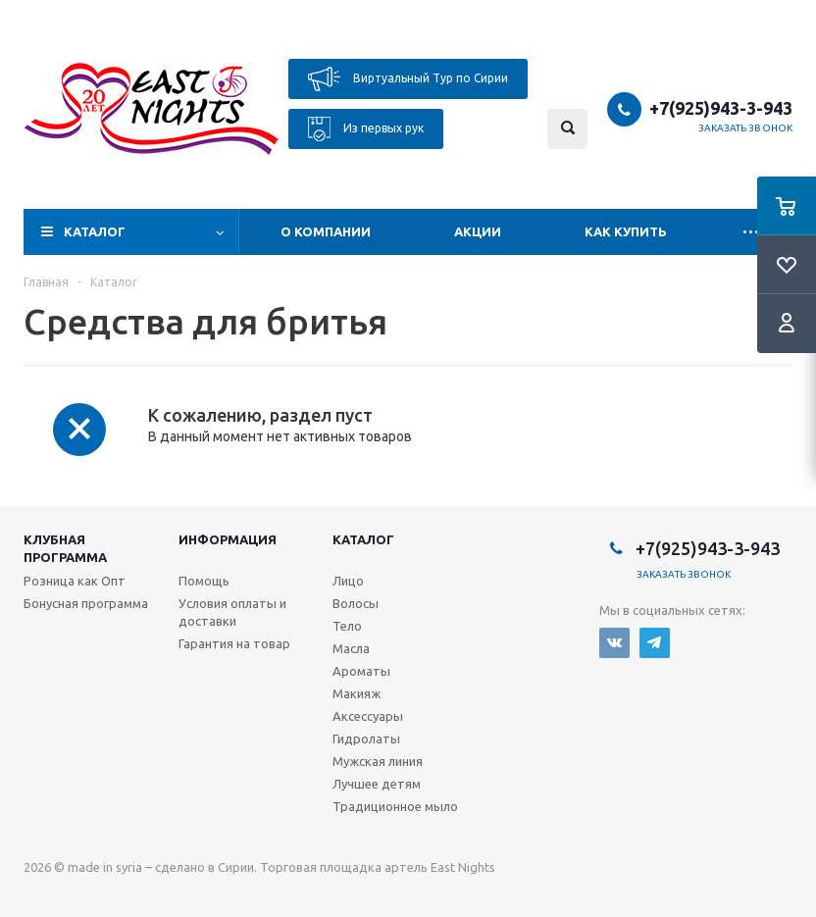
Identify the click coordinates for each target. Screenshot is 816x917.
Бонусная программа (86, 603)
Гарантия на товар (234, 643)
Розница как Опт (75, 580)
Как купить (626, 231)
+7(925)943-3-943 (720, 108)
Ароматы (361, 671)
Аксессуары (367, 716)
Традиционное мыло (395, 806)
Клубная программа (65, 548)
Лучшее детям (376, 783)
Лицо (348, 580)
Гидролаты (366, 738)
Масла (351, 648)
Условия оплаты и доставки (232, 612)
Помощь (204, 580)
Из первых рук (366, 129)
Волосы (355, 603)
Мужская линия (377, 761)
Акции (477, 231)
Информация (227, 539)
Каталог (95, 231)
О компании (325, 231)
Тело (347, 626)
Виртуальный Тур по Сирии (408, 79)
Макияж (356, 693)
